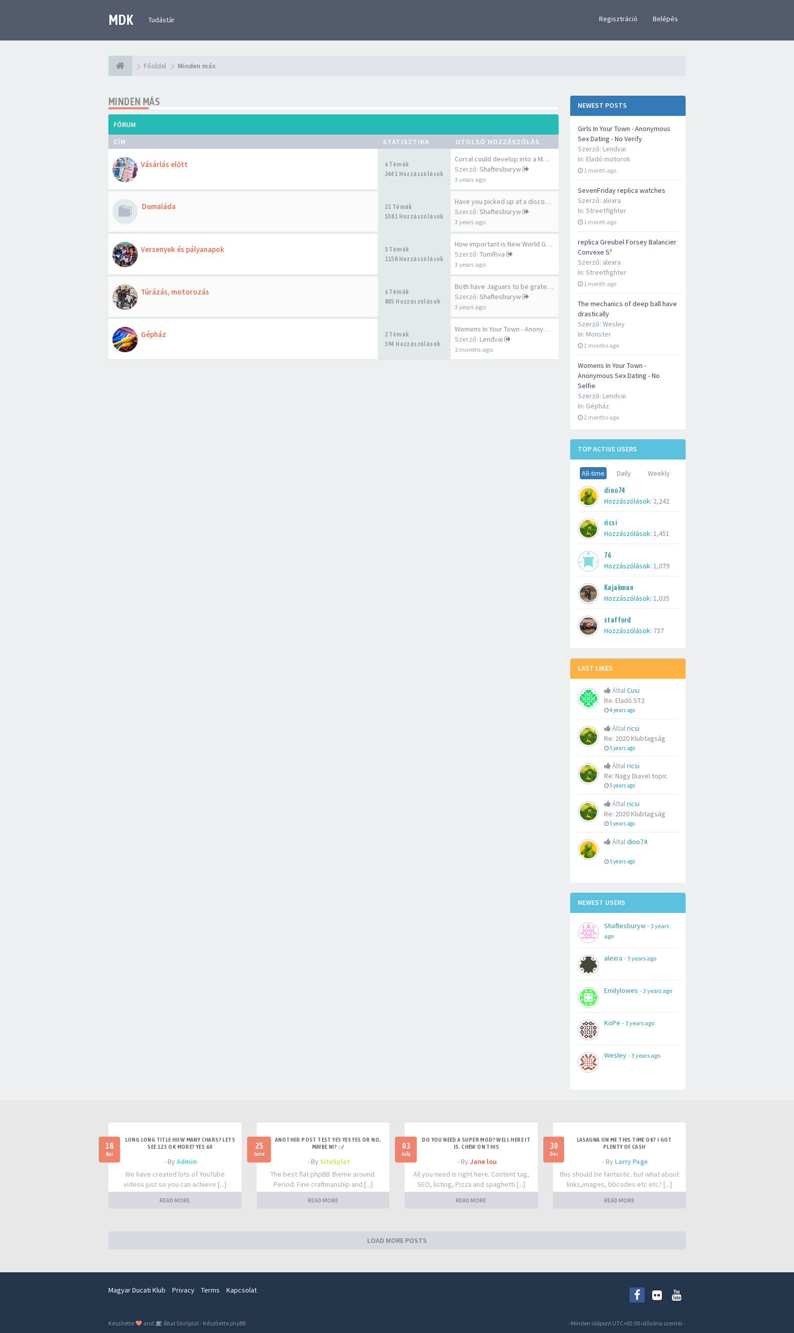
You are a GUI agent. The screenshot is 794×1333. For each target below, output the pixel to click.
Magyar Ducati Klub (137, 1290)
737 (658, 630)
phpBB (238, 1323)
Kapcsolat (241, 1290)
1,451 (661, 533)
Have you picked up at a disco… (503, 201)
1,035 (661, 598)
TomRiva (492, 254)
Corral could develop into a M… (502, 158)
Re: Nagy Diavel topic (635, 775)
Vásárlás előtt (164, 164)
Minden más (134, 101)
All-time (593, 473)
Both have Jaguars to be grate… (504, 286)
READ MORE (175, 1200)
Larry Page (631, 1161)
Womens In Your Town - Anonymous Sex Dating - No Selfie (619, 375)
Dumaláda (159, 206)
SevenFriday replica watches (621, 190)
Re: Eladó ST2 (624, 700)
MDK (120, 20)
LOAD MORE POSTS (397, 1240)
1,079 (661, 565)
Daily (624, 473)
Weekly (659, 473)
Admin (187, 1161)
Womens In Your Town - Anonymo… (507, 329)
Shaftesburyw (500, 169)
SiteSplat (335, 1161)
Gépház (597, 405)
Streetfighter (606, 210)
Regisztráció (618, 18)
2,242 (661, 501)
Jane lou (483, 1161)
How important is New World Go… (506, 243)
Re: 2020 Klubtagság (634, 738)
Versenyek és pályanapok (182, 249)
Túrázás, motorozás (175, 292)
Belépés (665, 18)
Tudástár (161, 19)
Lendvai (491, 339)
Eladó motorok (608, 158)
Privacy (183, 1290)
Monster (598, 334)
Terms (210, 1290)
